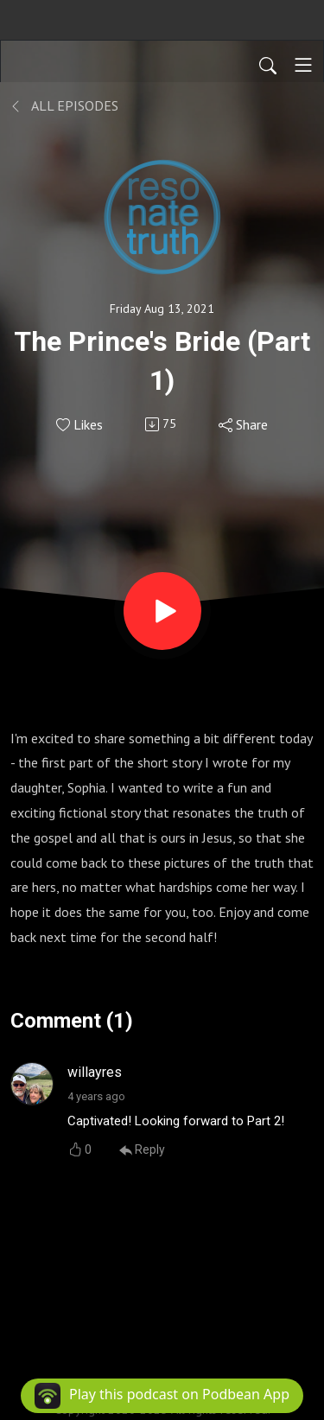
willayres (94, 1072)
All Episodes (64, 105)
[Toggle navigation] (303, 64)
